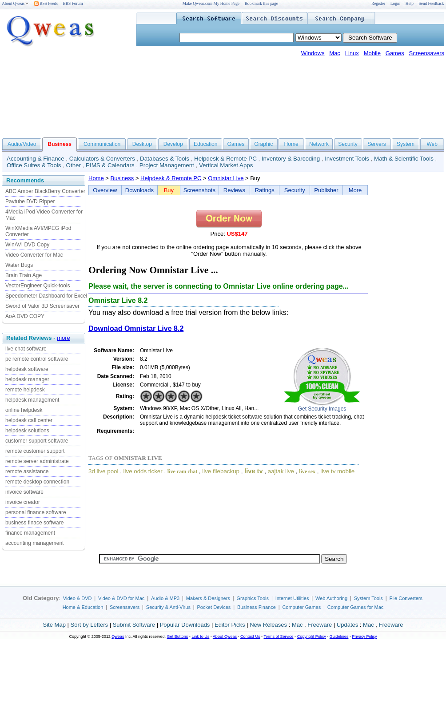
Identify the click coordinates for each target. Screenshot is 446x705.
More (355, 190)
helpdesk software (26, 369)
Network (319, 144)
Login (395, 3)
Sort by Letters (89, 624)
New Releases (268, 624)
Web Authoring (331, 598)
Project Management (166, 165)
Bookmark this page (261, 3)
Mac (334, 53)
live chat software (26, 349)
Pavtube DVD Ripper (30, 201)
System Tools (368, 598)
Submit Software (134, 624)
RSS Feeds (46, 3)
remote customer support (34, 451)
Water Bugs (19, 265)
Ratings (265, 190)
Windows (313, 53)
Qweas (118, 636)
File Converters (405, 598)
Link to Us (200, 636)
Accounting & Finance (35, 158)
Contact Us (250, 636)
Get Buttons (177, 636)
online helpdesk (23, 410)
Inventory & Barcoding (291, 158)
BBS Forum (73, 3)
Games (395, 53)
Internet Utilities (292, 598)
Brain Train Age (23, 275)
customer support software (36, 441)
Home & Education (83, 607)
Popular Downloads (185, 624)
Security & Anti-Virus (168, 607)
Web (431, 144)
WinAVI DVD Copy (27, 245)
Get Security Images (322, 409)
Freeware (319, 624)
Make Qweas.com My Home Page (211, 3)
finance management (30, 533)
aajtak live (281, 471)
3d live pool (103, 471)
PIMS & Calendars (110, 165)
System (405, 144)
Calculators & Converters (102, 158)
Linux (352, 53)
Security (347, 144)
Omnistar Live (225, 178)
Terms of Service (278, 636)
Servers (376, 144)
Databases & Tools (164, 158)
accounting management (34, 543)
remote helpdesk (25, 390)
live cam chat (182, 471)
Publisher (326, 190)
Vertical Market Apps (226, 165)
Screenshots (199, 190)
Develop (173, 144)
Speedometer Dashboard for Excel (46, 296)
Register (378, 3)
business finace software (34, 523)
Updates (347, 624)
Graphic (263, 144)
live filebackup (220, 471)
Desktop (142, 144)
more (63, 337)
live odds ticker (143, 471)
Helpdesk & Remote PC (225, 158)
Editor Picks (230, 624)
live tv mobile (337, 471)
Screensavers (426, 53)
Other (73, 165)
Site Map (54, 624)
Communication (102, 144)
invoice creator (22, 502)
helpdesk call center (28, 420)
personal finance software (35, 512)
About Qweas (15, 3)
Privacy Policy (364, 636)
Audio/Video (22, 144)
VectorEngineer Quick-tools (37, 285)
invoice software (24, 492)
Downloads (139, 190)
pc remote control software (36, 359)
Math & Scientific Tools (404, 158)
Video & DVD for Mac (121, 598)
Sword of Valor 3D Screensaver (42, 306)
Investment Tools (347, 158)
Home (291, 144)
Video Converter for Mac (34, 255)
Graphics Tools (252, 598)
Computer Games (301, 607)
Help (410, 3)
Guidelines (339, 636)
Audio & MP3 (165, 598)
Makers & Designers (208, 598)
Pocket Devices (214, 607)
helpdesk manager (27, 379)
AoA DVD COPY (24, 316)
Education (205, 144)
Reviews (234, 190)
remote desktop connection (37, 482)
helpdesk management (32, 400)
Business (122, 178)
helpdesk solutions (27, 430)
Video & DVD (77, 598)
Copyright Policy (311, 636)
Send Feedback (431, 3)
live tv (253, 471)
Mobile (372, 53)
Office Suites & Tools (34, 165)
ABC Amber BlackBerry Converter (45, 191)
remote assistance (26, 471)
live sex (307, 471)
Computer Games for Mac (355, 607)
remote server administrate (37, 461)
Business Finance (256, 607)
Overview (105, 190)
